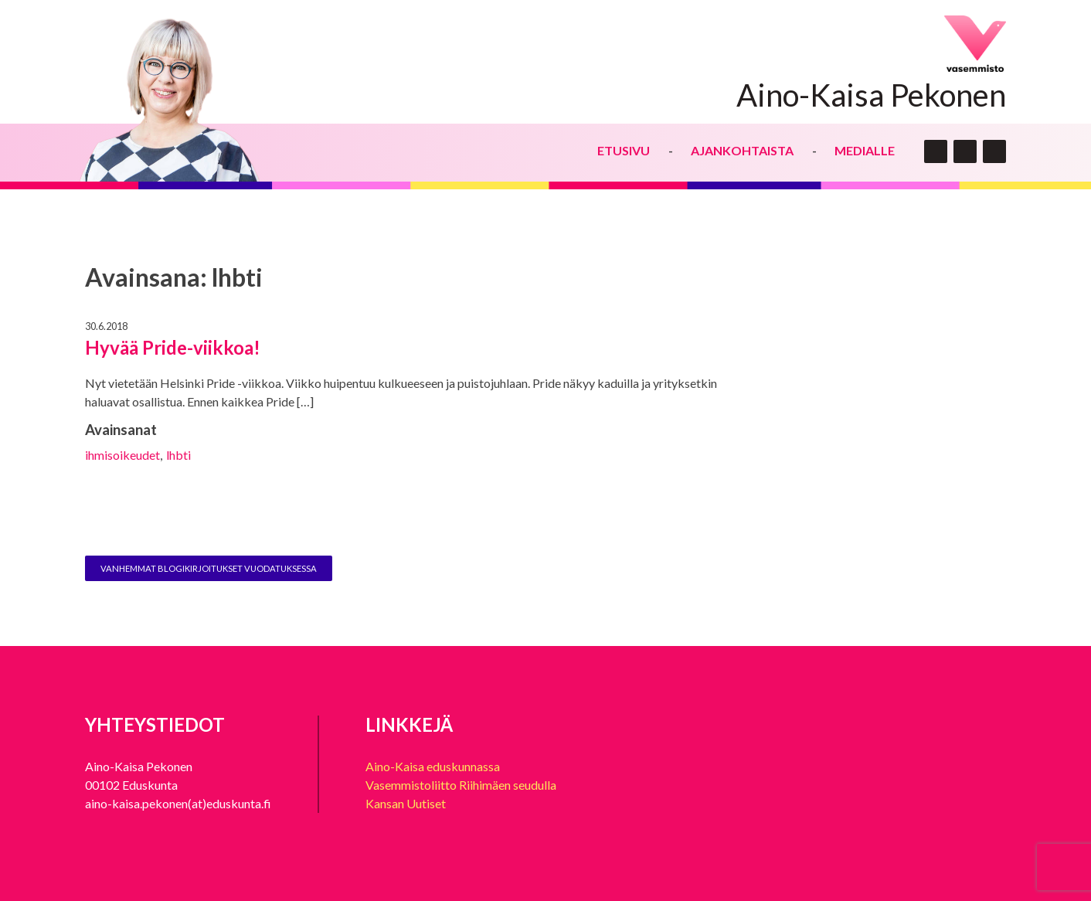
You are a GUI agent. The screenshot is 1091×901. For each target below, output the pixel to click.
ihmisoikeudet (122, 454)
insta (994, 151)
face (965, 151)
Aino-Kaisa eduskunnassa (432, 766)
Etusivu (623, 150)
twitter (935, 151)
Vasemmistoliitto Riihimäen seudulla (460, 784)
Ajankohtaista (742, 150)
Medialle (864, 150)
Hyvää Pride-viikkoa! (172, 347)
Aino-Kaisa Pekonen (871, 95)
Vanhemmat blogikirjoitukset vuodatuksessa (208, 568)
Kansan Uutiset (405, 803)
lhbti (178, 454)
